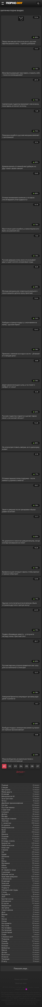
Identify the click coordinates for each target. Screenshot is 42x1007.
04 (21, 766)
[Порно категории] (2, 3)
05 (26, 766)
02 (10, 766)
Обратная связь (21, 983)
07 (38, 766)
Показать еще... (21, 968)
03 (15, 766)
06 (32, 766)
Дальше (21, 771)
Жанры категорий (21, 979)
